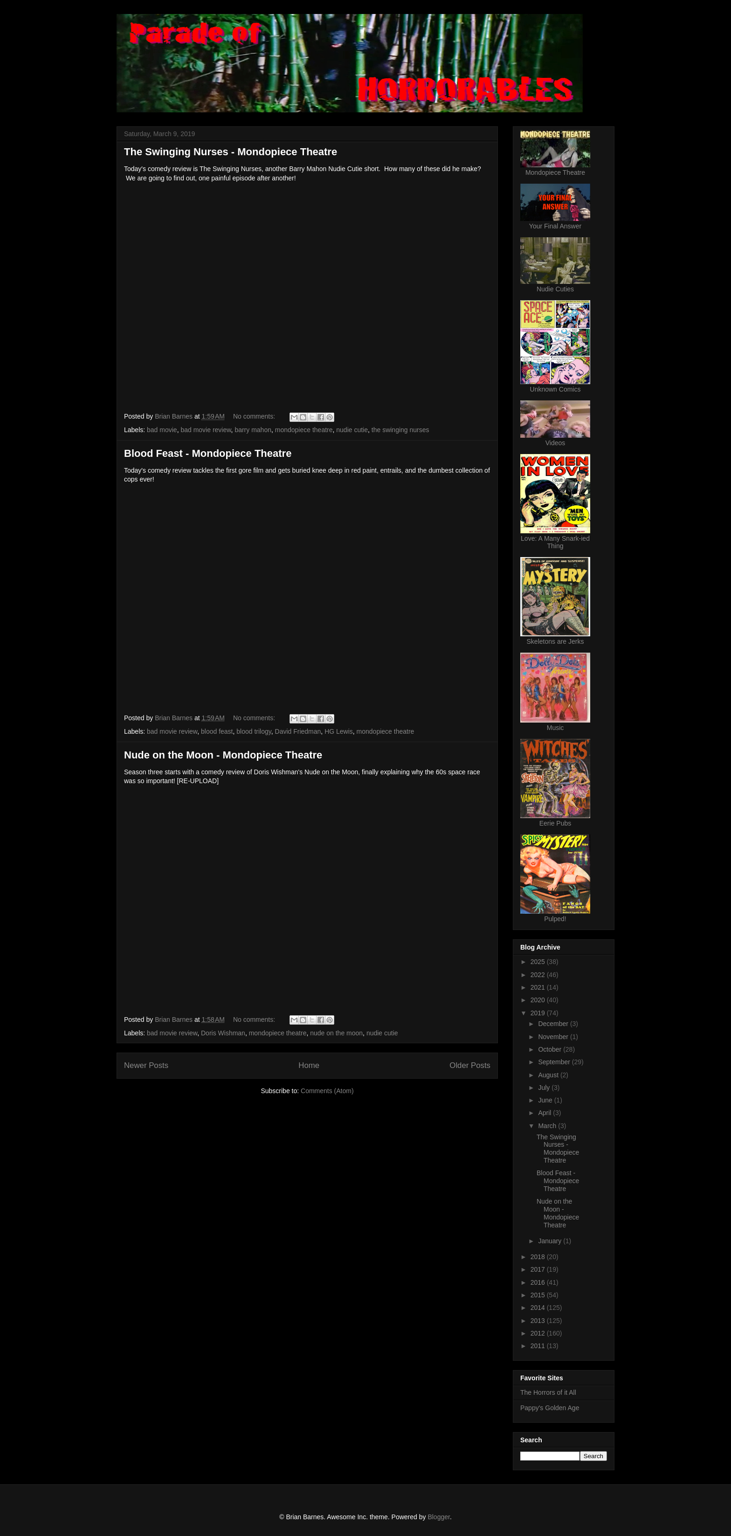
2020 (539, 1000)
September (555, 1062)
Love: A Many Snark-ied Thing (555, 542)
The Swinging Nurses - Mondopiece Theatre (230, 152)
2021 (539, 987)
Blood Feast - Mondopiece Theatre (207, 453)
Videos (555, 443)
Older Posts (469, 1065)
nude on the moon (336, 1033)
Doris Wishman (223, 1033)
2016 (539, 1282)
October (550, 1049)
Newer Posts (146, 1065)
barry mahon (252, 430)
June (546, 1100)
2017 (539, 1269)
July (545, 1087)
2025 (539, 961)
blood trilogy (253, 731)
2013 (539, 1320)
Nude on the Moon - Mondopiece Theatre (223, 755)
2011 (539, 1346)
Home (308, 1065)
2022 (539, 974)
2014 (539, 1307)
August (549, 1075)
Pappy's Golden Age (549, 1408)
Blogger (438, 1517)
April (545, 1112)
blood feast (217, 731)
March (548, 1126)
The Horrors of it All (548, 1392)
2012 (539, 1333)
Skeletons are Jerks (555, 641)
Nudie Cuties (555, 289)
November (554, 1036)
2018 (539, 1256)
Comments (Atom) (327, 1091)
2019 (539, 1013)
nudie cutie (352, 430)
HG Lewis (338, 731)
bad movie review (205, 430)
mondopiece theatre (304, 430)
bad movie (162, 430)
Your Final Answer (555, 226)
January (550, 1241)
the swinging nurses (400, 430)
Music (555, 727)
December (554, 1023)
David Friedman (298, 731)
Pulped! (555, 919)
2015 (539, 1295)
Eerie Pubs (555, 823)
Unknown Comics (555, 389)
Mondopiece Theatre (555, 172)
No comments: (255, 416)
